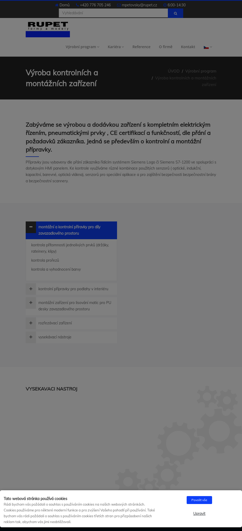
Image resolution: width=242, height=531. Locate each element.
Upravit (199, 513)
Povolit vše (199, 500)
